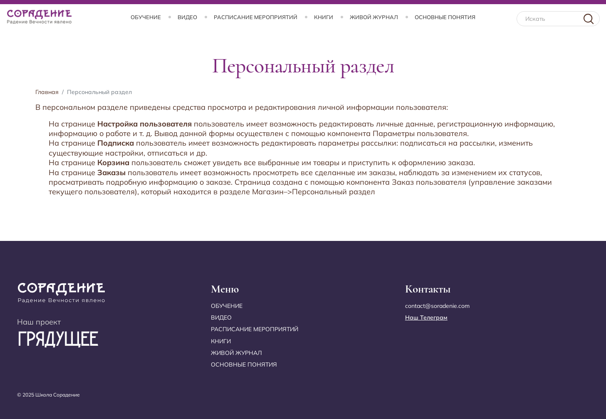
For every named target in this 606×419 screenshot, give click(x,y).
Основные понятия (445, 17)
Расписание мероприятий (255, 17)
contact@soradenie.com (437, 306)
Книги (323, 17)
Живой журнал (374, 17)
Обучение (146, 17)
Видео (187, 17)
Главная (47, 92)
